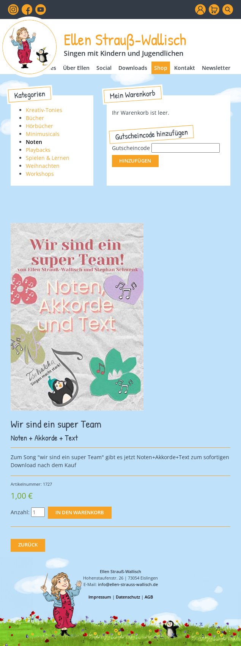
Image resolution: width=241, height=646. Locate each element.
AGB (149, 597)
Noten (34, 141)
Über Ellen (76, 67)
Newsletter (216, 67)
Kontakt (184, 67)
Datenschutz (128, 597)
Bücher (35, 118)
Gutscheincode (131, 148)
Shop (160, 67)
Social (104, 67)
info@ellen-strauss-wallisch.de (128, 584)
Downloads (132, 67)
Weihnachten (43, 165)
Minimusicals (43, 133)
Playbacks (38, 149)
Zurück (28, 545)
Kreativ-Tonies (44, 110)
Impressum (99, 597)
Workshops (40, 173)
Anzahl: (20, 512)
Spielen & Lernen (47, 157)
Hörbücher (39, 126)
